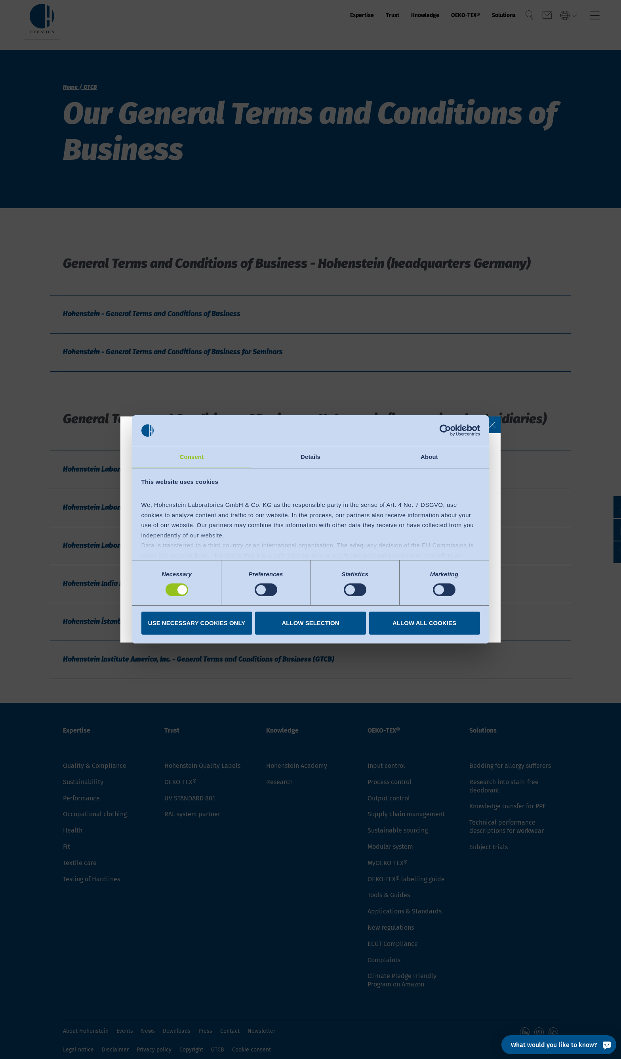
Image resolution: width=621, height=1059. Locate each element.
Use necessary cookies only (196, 623)
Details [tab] (310, 456)
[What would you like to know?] (558, 1044)
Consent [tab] (192, 456)
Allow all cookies (424, 623)
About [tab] (429, 456)
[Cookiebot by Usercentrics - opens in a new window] (445, 430)
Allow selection (310, 623)
